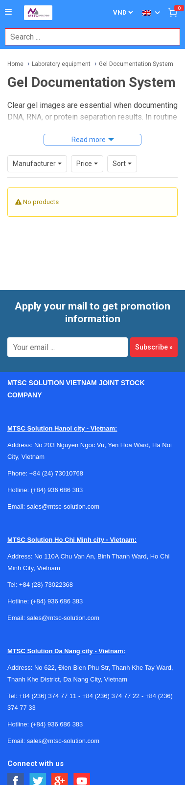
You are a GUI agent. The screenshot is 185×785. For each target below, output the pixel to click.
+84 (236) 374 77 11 (47, 696)
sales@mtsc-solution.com (63, 506)
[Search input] (87, 36)
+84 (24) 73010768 (56, 473)
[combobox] (87, 36)
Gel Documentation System (136, 64)
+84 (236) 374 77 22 (110, 696)
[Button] (8, 12)
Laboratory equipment (61, 64)
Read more (88, 140)
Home (15, 64)
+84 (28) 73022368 (46, 584)
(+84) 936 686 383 (57, 490)
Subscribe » (154, 347)
